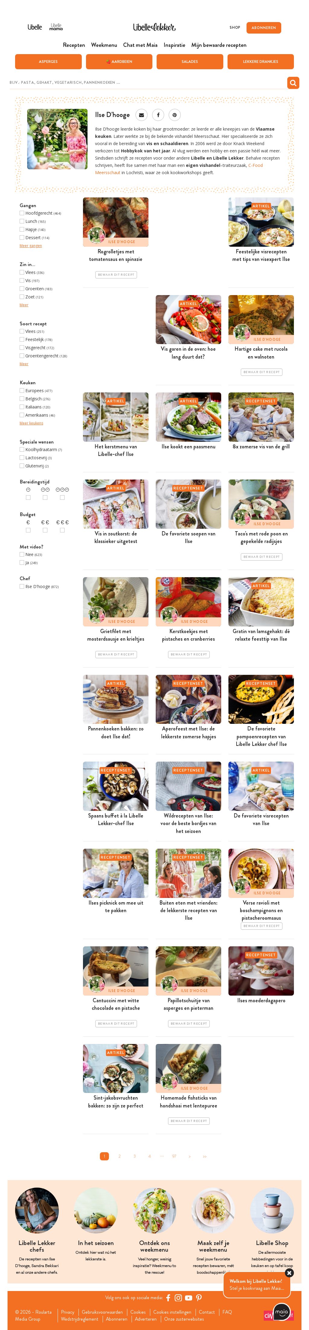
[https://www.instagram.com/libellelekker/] (178, 1297)
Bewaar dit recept (116, 274)
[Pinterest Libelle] (198, 1297)
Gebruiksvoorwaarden (102, 1312)
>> (204, 1156)
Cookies (138, 1312)
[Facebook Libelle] (168, 1297)
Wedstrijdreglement (79, 1318)
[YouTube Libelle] (188, 1297)
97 (174, 1156)
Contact (207, 1312)
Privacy (68, 1312)
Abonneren (117, 1318)
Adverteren (146, 1318)
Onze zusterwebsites (185, 1318)
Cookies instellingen (173, 1312)
